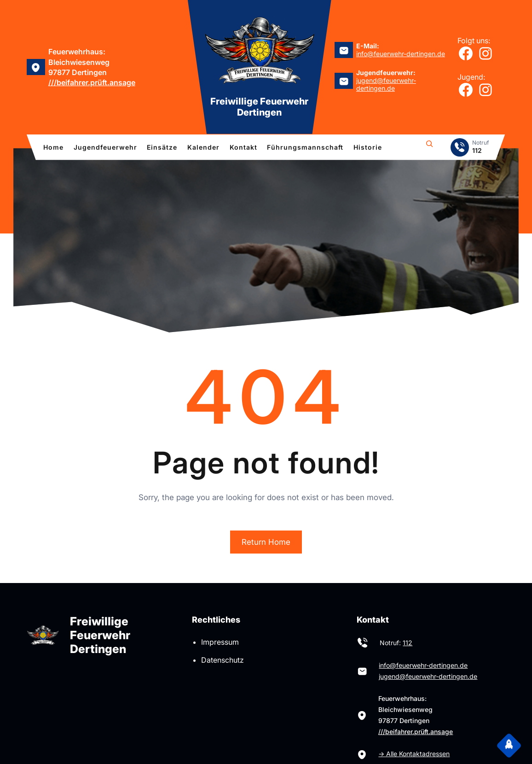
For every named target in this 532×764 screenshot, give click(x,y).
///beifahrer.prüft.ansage (91, 82)
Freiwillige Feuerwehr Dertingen (259, 107)
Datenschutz (222, 660)
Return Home (266, 542)
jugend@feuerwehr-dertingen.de (386, 84)
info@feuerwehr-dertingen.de (400, 54)
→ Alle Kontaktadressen (414, 754)
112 (407, 643)
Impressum (220, 642)
